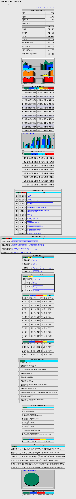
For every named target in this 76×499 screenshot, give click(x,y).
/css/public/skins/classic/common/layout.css (34, 225)
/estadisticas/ (29, 196)
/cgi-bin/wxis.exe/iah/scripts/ (31, 227)
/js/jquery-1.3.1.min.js (30, 219)
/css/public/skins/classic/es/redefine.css (33, 230)
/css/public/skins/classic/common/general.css (34, 231)
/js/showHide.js (29, 214)
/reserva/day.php (29, 198)
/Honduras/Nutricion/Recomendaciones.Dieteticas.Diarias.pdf (22, 246)
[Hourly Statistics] (27, 7)
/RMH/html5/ (35, 287)
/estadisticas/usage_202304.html (32, 211)
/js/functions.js (29, 221)
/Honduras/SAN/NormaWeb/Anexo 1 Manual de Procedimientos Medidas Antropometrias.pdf (28, 245)
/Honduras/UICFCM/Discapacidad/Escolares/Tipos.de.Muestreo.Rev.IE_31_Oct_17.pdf (41, 217)
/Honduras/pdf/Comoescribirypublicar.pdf (34, 233)
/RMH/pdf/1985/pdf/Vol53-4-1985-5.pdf (33, 212)
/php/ (33, 267)
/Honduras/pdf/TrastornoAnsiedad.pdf (33, 204)
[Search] (46, 7)
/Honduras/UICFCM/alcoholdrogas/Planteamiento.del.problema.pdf (38, 210)
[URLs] (32, 7)
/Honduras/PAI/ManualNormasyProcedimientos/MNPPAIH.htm (43, 268)
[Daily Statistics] (21, 7)
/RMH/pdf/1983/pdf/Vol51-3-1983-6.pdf (33, 200)
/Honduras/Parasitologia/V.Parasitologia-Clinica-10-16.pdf (36, 207)
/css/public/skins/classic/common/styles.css (34, 229)
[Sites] (39, 7)
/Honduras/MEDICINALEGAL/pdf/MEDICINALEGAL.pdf (22, 242)
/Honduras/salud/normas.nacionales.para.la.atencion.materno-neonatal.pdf (24, 249)
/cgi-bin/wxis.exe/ (36, 270)
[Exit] (37, 7)
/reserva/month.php (30, 203)
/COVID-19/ (35, 264)
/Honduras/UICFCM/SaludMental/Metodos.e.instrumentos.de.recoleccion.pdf (40, 202)
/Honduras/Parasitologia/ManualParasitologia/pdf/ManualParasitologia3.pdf (39, 208)
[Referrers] (43, 7)
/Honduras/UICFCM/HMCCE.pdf (32, 218)
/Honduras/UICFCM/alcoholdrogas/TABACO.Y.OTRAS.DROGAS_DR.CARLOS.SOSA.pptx (28, 244)
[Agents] (52, 7)
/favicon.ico (29, 195)
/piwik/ (34, 263)
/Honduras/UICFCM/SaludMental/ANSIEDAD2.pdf (21, 248)
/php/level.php (29, 199)
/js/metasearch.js (29, 223)
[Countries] (56, 7)
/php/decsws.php (29, 215)
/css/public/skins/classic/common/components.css (35, 226)
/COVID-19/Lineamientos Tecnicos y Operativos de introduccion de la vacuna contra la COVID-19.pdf (44, 206)
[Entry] (34, 7)
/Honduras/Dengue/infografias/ (38, 285)
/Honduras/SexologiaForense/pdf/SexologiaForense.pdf (21, 252)
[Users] (49, 7)
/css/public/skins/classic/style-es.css (33, 222)
